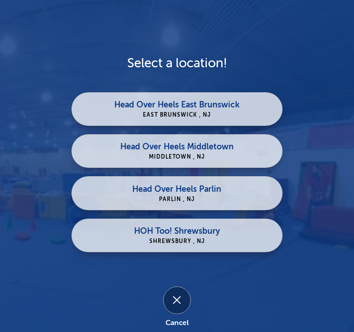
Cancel (177, 323)
